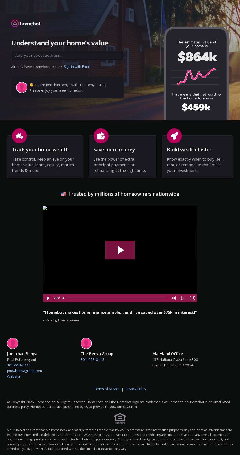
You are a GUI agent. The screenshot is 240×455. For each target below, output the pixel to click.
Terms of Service (107, 389)
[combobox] (67, 55)
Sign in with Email (77, 66)
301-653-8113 (19, 365)
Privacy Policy (135, 389)
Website (14, 376)
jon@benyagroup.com (24, 370)
